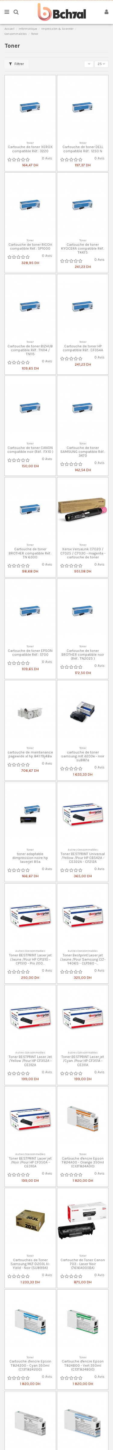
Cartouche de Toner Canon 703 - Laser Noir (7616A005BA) (83, 1264)
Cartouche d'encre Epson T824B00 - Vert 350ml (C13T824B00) (83, 1365)
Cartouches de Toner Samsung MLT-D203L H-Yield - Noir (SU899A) (30, 1264)
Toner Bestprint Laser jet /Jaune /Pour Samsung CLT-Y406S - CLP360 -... (82, 959)
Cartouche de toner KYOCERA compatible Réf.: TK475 (83, 248)
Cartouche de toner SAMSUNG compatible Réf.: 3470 (82, 452)
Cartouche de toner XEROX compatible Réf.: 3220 (30, 149)
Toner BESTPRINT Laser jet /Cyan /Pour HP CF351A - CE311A (82, 1061)
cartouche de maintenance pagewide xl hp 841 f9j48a (30, 754)
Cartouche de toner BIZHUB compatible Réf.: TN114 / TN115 (30, 350)
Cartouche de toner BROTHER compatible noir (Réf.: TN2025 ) (82, 655)
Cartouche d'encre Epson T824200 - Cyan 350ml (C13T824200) (30, 1365)
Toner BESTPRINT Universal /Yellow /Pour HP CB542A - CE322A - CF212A (83, 858)
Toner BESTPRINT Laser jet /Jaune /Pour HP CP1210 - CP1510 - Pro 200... (30, 959)
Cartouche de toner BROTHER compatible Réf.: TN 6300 (30, 553)
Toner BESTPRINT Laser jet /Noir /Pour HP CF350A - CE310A (30, 1162)
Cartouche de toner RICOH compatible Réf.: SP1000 (30, 246)
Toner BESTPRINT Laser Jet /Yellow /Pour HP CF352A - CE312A (30, 1061)
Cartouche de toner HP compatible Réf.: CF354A (83, 348)
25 (101, 64)
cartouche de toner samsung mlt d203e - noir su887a (82, 756)
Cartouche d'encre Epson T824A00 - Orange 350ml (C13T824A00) (83, 1162)
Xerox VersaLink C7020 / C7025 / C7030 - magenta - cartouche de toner (82, 553)
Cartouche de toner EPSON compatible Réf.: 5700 (30, 653)
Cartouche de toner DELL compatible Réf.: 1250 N (82, 149)
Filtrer (16, 64)
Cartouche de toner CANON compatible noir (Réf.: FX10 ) (30, 450)
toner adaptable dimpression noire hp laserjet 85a (30, 858)
